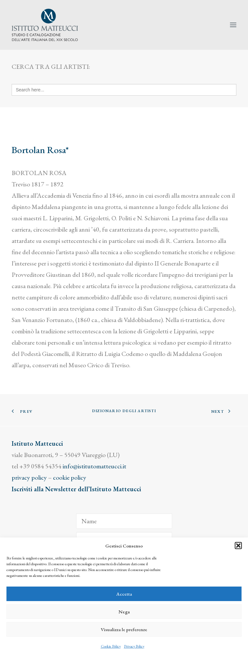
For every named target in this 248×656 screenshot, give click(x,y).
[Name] (124, 521)
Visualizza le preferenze (124, 629)
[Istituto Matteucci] (45, 25)
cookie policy (69, 477)
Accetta (124, 594)
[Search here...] (124, 90)
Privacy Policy (134, 646)
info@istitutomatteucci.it (94, 466)
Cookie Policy (111, 646)
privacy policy (29, 477)
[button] (238, 545)
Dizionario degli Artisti (124, 410)
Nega (124, 612)
